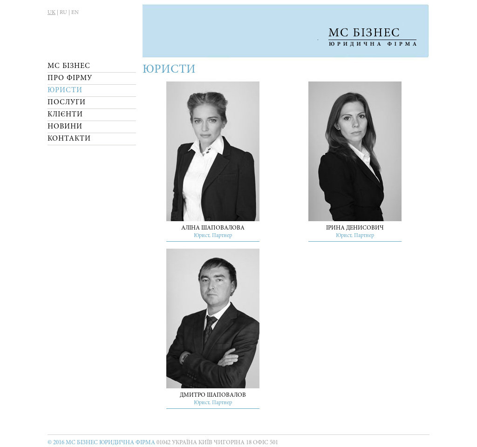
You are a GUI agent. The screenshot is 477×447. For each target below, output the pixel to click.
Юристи (65, 90)
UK (51, 12)
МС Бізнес (69, 66)
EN (75, 12)
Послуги (67, 102)
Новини (65, 126)
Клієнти (65, 114)
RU (63, 12)
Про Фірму (70, 78)
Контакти (69, 138)
